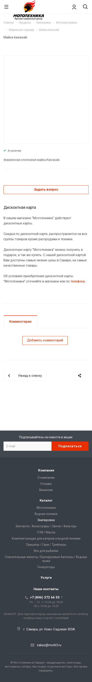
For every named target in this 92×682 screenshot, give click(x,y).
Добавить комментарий (45, 340)
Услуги (46, 578)
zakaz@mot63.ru (49, 645)
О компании (46, 477)
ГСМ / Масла (46, 532)
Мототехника (46, 507)
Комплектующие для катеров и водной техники (46, 538)
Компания (46, 470)
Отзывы (46, 484)
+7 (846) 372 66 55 (45, 597)
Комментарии (20, 322)
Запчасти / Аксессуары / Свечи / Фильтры (46, 526)
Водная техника (46, 514)
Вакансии (46, 490)
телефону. (78, 281)
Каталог (46, 500)
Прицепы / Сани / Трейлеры (46, 544)
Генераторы (46, 567)
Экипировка (46, 520)
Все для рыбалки (46, 551)
